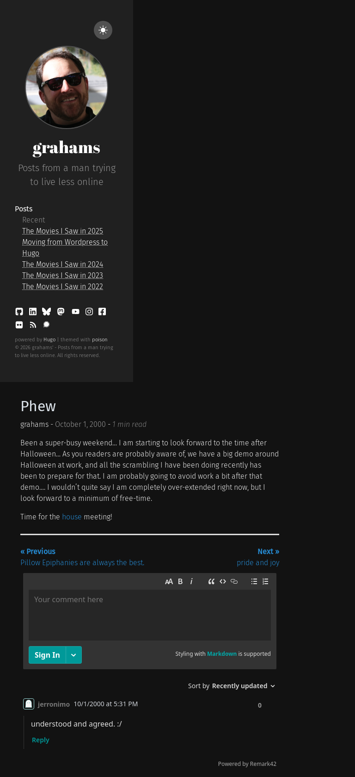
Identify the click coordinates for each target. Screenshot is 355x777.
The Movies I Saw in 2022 (62, 286)
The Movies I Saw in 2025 (62, 231)
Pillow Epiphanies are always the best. (82, 557)
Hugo (49, 340)
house (72, 516)
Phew (38, 406)
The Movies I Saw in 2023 (62, 275)
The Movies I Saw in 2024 (62, 264)
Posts (23, 208)
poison (100, 340)
